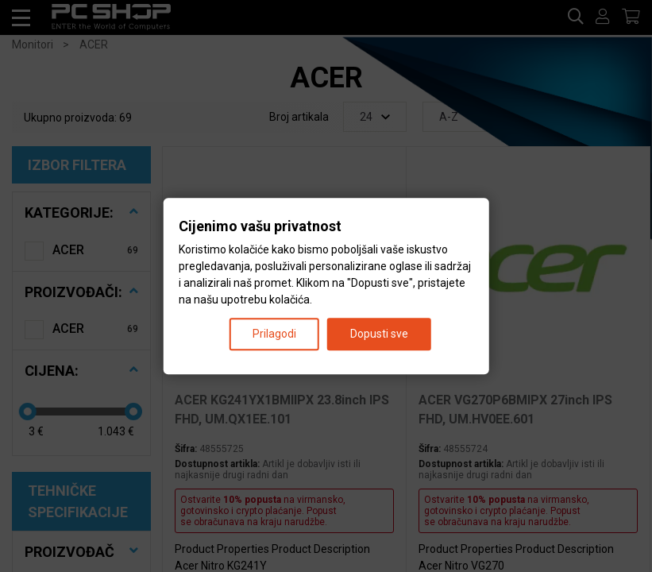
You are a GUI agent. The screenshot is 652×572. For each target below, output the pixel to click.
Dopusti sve (379, 333)
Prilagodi (274, 333)
